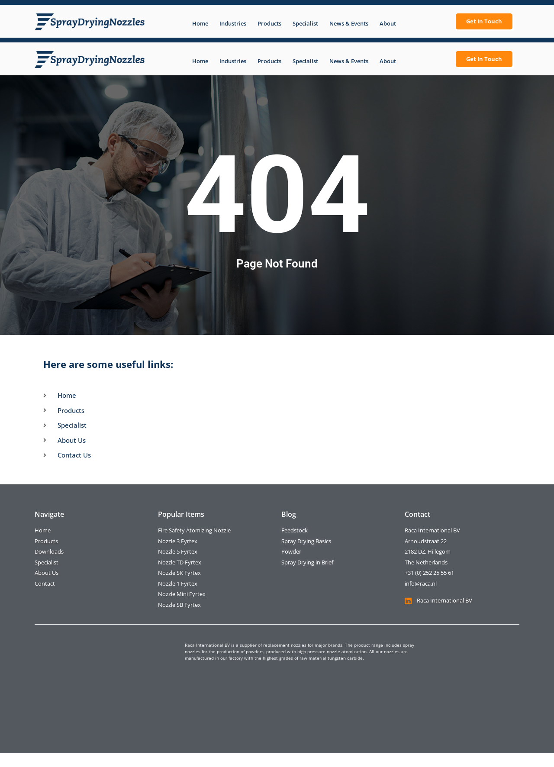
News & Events (348, 23)
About (388, 23)
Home (200, 23)
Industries (232, 23)
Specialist (305, 23)
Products (269, 23)
